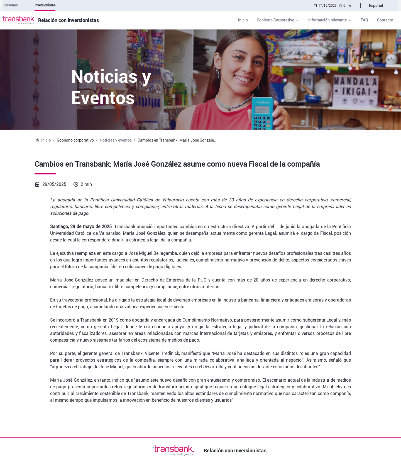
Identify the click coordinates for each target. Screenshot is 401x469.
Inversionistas (45, 5)
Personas (10, 5)
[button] (278, 20)
